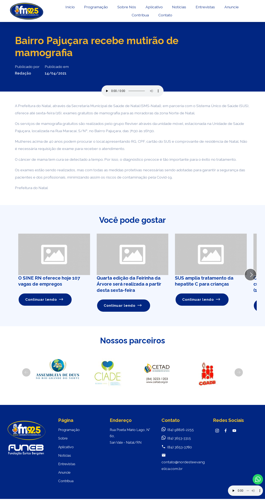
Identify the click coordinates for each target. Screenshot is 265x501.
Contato (165, 15)
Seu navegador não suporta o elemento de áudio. (132, 91)
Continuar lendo (44, 299)
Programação (95, 7)
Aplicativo (153, 7)
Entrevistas (204, 7)
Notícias (179, 7)
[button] (26, 372)
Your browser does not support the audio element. (245, 490)
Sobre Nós (126, 7)
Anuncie (231, 7)
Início (69, 7)
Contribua (139, 15)
